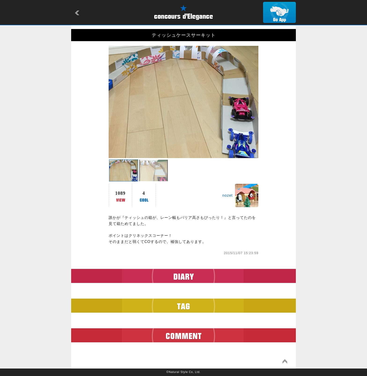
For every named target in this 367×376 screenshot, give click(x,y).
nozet (227, 195)
